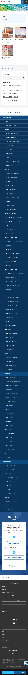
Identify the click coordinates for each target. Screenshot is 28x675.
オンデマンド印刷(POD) (7, 96)
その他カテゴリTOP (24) (11, 357)
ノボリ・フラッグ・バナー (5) (12, 285)
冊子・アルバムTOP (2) (11, 325)
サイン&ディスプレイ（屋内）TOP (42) (14, 241)
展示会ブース (5, 586)
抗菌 (21, 90)
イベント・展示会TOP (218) (12, 434)
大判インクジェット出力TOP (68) (13, 486)
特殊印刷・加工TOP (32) (11, 502)
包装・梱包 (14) (9, 405)
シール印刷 (16, 96)
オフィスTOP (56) (10, 413)
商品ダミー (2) (9, 165)
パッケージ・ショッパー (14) (12, 161)
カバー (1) (8, 265)
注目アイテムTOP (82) (11, 125)
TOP (3, 577)
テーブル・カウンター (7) (11, 393)
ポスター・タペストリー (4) (12, 185)
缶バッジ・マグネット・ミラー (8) (13, 197)
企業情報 (3, 637)
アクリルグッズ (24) (10, 193)
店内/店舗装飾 (17, 90)
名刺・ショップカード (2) (11, 341)
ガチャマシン (16, 88)
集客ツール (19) (9, 438)
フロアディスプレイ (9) (11, 261)
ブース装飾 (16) (9, 442)
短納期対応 (14, 93)
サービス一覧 (9, 577)
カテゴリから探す (15, 117)
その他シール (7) (9, 317)
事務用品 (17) (9, 421)
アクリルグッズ (6, 90)
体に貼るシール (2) (10, 309)
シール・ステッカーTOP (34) (12, 297)
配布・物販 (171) (9, 446)
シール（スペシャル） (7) (11, 305)
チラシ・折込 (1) (9, 229)
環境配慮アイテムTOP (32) (12, 133)
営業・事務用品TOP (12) (11, 333)
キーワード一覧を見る (13, 101)
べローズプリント (18, 85)
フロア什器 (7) (9, 149)
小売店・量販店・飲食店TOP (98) (13, 381)
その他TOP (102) (9, 510)
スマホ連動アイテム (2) (11, 365)
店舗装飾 (9, 93)
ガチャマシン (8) (9, 361)
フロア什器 (5, 88)
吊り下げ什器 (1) (9, 153)
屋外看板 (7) (8, 289)
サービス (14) (9, 369)
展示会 (11, 90)
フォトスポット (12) (10, 450)
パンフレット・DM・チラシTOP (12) (14, 217)
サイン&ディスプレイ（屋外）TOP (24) (14, 273)
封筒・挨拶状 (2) (9, 337)
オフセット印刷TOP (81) (11, 478)
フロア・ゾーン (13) (10, 397)
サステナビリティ (5, 640)
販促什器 (4, 589)
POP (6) (8, 157)
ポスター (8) (8, 249)
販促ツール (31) (9, 425)
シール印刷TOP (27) (10, 494)
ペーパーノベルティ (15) (11, 177)
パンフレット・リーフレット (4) (13, 221)
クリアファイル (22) (10, 189)
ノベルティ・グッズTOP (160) (12, 173)
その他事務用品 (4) (10, 349)
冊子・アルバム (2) (10, 233)
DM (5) (7, 225)
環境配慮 (5, 85)
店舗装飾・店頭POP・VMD (7, 592)
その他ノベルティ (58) (11, 209)
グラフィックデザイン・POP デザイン (10, 595)
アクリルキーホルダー (6, 606)
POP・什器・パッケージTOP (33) (13, 141)
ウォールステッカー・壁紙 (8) (12, 253)
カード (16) (8, 181)
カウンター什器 (11, 85)
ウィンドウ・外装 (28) (11, 401)
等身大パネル (5, 611)
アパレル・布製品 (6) (10, 205)
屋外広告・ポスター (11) (11, 277)
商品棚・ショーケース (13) (12, 385)
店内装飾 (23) (9, 389)
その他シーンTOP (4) (10, 458)
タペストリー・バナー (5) (11, 257)
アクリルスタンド (5, 609)
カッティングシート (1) (11, 281)
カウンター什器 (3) (10, 145)
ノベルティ (10, 88)
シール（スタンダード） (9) (12, 301)
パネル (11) (8, 245)
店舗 (3, 634)
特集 (3, 631)
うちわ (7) (8, 201)
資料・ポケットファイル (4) (12, 345)
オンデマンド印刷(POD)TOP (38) (13, 470)
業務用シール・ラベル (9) (11, 313)
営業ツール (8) (9, 417)
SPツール (5, 93)
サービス (3, 628)
